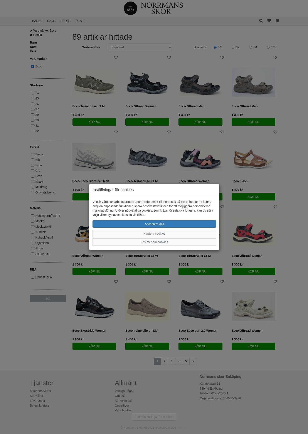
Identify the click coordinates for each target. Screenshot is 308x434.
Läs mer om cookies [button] (154, 242)
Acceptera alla (154, 224)
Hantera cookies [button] (154, 233)
